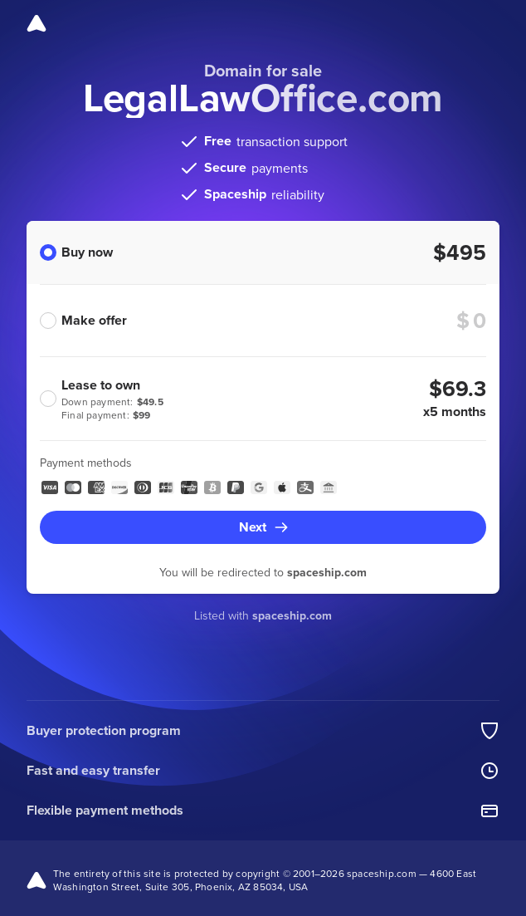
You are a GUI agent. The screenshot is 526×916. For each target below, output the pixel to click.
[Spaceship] (36, 23)
